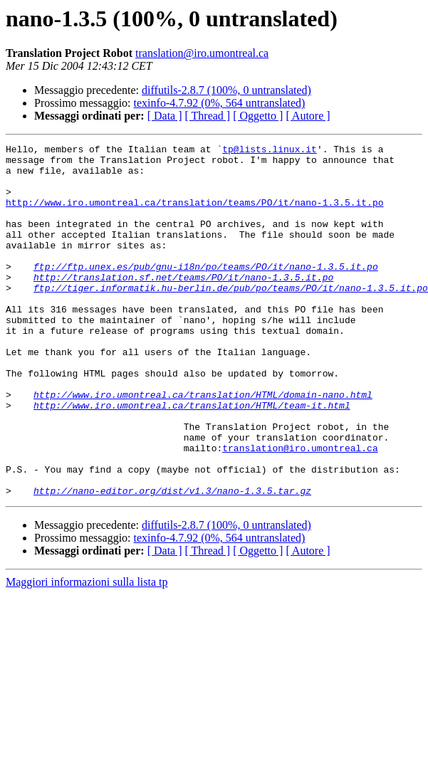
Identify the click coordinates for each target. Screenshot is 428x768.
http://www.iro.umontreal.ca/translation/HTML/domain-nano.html (202, 445)
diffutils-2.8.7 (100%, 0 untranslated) (226, 90)
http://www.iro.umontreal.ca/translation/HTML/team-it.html (191, 458)
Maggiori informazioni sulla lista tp (87, 652)
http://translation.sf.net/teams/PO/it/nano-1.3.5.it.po (183, 304)
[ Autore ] (308, 116)
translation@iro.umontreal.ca (201, 53)
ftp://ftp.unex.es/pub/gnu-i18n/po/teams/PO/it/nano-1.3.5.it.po (205, 291)
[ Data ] (164, 116)
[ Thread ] (208, 116)
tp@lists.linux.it (269, 150)
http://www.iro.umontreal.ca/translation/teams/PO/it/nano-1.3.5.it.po (194, 215)
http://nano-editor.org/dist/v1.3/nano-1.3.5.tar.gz (172, 560)
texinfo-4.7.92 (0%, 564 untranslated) (220, 103)
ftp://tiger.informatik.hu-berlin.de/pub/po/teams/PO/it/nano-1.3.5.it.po (230, 317)
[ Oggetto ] (258, 116)
